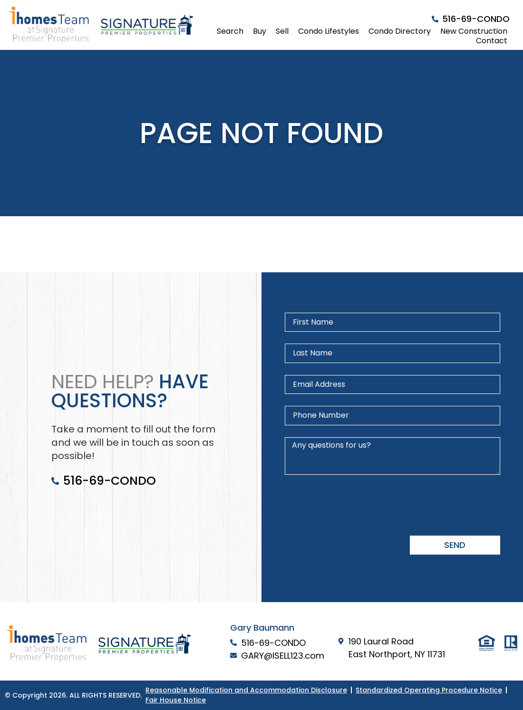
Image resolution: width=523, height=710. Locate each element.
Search (230, 31)
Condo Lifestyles (328, 31)
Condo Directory (399, 31)
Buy (259, 31)
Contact (491, 41)
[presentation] (357, 505)
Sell (282, 31)
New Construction (473, 31)
